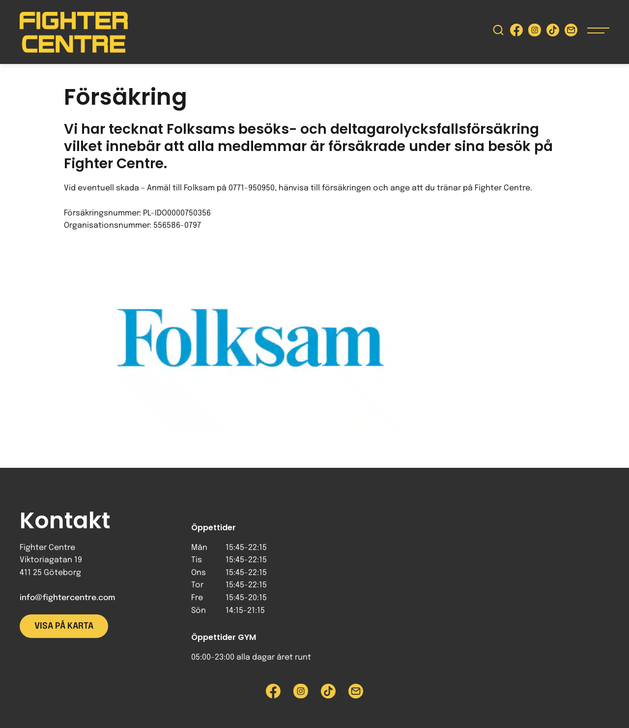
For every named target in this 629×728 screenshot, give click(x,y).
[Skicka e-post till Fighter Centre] (571, 32)
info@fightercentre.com (67, 598)
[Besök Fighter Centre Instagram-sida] (534, 32)
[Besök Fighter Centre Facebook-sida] (516, 32)
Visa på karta (63, 626)
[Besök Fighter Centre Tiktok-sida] (552, 32)
